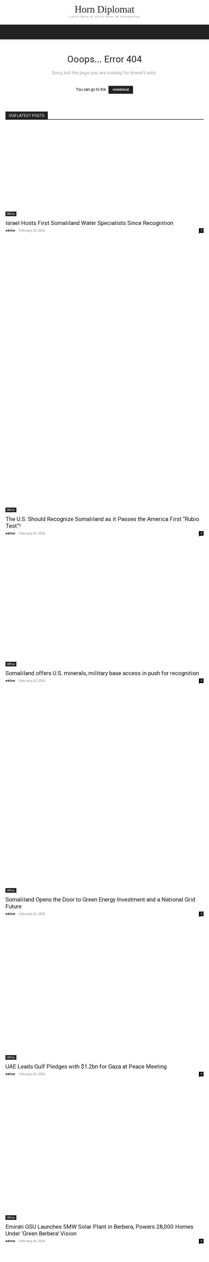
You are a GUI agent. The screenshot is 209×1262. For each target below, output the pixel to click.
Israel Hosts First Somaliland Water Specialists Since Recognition (89, 223)
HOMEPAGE (121, 90)
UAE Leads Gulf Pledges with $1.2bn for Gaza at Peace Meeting (86, 1066)
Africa (11, 214)
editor (10, 230)
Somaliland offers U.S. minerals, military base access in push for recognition (102, 673)
